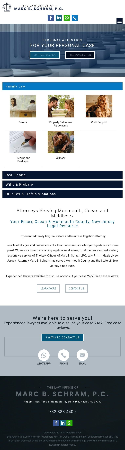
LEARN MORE (48, 288)
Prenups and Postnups (23, 159)
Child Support (99, 122)
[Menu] (119, 21)
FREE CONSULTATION (80, 55)
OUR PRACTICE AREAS (45, 55)
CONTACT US (76, 288)
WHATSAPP (44, 357)
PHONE (63, 357)
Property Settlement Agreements (60, 124)
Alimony (60, 158)
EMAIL (82, 357)
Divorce (22, 122)
